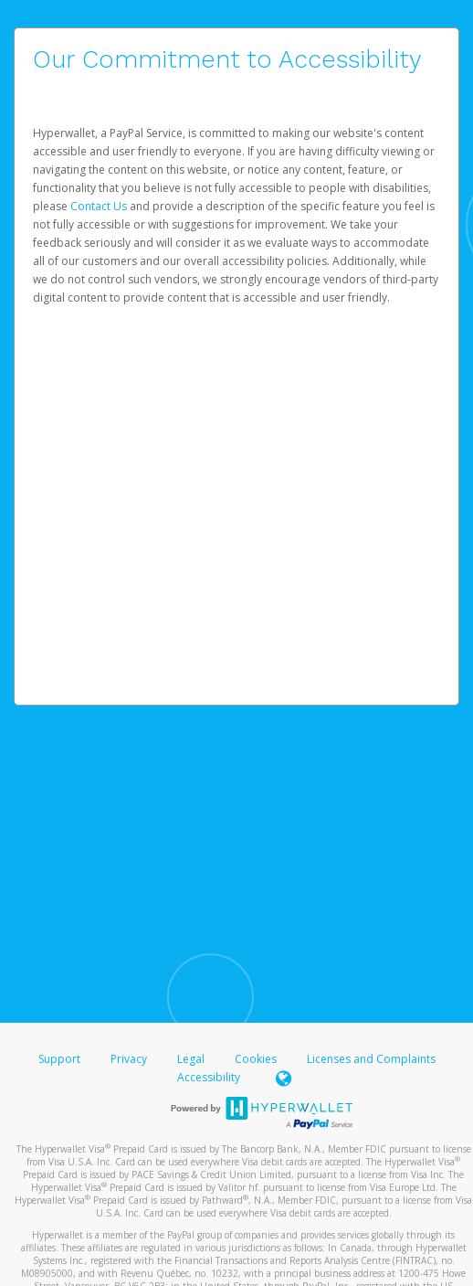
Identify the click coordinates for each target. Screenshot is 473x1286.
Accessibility (208, 1077)
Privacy (128, 1059)
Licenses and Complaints (371, 1059)
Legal (191, 1059)
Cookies (256, 1059)
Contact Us (100, 206)
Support (59, 1059)
